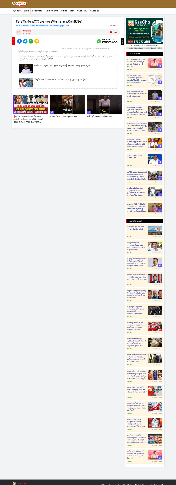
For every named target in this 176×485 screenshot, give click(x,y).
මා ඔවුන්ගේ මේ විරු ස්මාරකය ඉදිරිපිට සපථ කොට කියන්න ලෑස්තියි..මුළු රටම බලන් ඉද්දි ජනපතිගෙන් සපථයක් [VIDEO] (137, 143)
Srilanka (28, 33)
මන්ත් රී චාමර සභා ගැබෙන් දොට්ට (64, 116)
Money (32, 26)
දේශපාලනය (37, 11)
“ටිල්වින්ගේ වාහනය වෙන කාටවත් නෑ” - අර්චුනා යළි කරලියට (60, 79)
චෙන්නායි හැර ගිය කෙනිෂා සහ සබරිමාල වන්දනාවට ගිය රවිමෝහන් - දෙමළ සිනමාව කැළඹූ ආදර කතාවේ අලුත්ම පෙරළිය (136, 375)
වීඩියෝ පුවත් (134, 54)
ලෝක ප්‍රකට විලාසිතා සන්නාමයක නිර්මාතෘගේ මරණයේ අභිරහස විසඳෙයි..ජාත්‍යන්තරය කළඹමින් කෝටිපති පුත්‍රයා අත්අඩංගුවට (136, 310)
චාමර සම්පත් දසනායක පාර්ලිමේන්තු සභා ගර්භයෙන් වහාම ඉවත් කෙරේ (137, 94)
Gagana (129, 69)
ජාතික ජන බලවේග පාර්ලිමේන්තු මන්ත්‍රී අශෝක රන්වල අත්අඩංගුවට (62, 65)
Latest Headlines (42, 26)
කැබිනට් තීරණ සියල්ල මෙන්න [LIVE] (134, 157)
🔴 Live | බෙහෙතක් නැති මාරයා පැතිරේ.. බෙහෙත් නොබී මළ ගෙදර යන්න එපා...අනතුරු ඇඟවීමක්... (28, 119)
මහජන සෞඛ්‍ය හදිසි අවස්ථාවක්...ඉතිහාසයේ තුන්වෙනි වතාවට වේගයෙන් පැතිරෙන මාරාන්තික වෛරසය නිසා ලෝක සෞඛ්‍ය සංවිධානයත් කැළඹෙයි (137, 79)
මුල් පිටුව (17, 11)
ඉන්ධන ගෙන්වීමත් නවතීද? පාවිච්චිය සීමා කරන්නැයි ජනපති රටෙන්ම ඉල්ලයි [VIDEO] (136, 63)
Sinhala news (54, 26)
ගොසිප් (64, 11)
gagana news (64, 26)
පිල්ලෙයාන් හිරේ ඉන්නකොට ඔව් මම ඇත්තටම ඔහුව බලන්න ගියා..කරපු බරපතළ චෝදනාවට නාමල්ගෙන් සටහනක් (137, 262)
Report (114, 32)
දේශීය (26, 11)
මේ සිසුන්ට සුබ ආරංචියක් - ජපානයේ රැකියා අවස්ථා (136, 228)
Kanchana (27, 31)
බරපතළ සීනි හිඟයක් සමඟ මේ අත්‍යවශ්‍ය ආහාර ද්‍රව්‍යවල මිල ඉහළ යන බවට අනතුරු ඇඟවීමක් (136, 406)
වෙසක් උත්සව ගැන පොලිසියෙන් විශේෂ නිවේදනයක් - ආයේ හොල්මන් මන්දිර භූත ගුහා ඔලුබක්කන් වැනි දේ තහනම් (136, 423)
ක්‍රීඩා (72, 11)
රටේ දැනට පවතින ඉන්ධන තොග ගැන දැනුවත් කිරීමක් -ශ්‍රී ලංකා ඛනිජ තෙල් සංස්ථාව (137, 389)
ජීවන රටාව (82, 11)
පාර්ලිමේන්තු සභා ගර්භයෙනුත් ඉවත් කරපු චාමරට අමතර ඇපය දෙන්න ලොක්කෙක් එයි (136, 246)
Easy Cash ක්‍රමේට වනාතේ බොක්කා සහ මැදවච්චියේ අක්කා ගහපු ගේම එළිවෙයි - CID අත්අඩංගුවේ (136, 358)
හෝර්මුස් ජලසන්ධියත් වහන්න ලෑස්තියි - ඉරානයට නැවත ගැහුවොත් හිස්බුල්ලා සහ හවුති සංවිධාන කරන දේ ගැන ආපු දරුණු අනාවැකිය (136, 439)
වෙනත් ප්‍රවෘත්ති (135, 221)
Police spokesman (22, 26)
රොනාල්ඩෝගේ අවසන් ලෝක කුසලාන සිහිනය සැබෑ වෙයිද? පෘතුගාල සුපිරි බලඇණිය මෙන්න (137, 326)
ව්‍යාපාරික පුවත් (51, 11)
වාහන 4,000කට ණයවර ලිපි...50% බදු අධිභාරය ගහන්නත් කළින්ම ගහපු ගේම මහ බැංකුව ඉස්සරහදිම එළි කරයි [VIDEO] (137, 111)
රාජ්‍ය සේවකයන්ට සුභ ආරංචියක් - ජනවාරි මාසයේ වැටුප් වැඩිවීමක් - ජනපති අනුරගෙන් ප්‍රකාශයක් (136, 342)
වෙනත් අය (94, 11)
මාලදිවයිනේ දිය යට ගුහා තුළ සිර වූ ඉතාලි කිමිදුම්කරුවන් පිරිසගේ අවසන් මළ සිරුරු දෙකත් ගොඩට (136, 294)
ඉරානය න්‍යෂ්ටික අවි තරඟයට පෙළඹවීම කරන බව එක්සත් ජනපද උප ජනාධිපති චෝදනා (137, 277)
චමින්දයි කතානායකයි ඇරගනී (99, 116)
